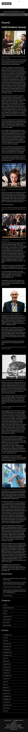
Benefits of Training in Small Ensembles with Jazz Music (14, 579)
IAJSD (12, 720)
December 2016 (7, 696)
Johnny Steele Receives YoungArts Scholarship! (12, 380)
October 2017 (6, 673)
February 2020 (7, 643)
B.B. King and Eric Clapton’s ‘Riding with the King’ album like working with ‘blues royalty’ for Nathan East (14, 591)
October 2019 (6, 649)
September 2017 (7, 675)
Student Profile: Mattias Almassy (12, 587)
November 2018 (7, 655)
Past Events (6, 622)
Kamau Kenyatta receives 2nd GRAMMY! (11, 313)
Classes (5, 610)
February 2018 (7, 664)
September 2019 (7, 652)
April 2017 (5, 684)
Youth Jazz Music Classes (13, 724)
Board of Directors (8, 608)
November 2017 (7, 670)
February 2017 (7, 690)
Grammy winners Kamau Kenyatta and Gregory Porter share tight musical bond (14, 583)
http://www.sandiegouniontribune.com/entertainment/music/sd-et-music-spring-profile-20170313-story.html (13, 209)
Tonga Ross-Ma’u (7, 595)
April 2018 (5, 658)
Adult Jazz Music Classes (13, 726)
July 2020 (5, 637)
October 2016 (6, 702)
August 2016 (6, 708)
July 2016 (5, 711)
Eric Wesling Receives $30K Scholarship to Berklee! (13, 489)
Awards (5, 605)
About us (14, 723)
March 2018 (6, 661)
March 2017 (6, 687)
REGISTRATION (8, 727)
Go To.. (2, 14)
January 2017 (6, 693)
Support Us (14, 729)
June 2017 (5, 681)
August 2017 (6, 678)
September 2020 (7, 635)
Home (13, 721)
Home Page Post (7, 616)
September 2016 (7, 705)
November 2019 (7, 646)
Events (5, 613)
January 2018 (6, 667)
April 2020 (5, 640)
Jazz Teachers (7, 619)
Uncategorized (7, 625)
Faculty (16, 727)
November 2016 (7, 699)
